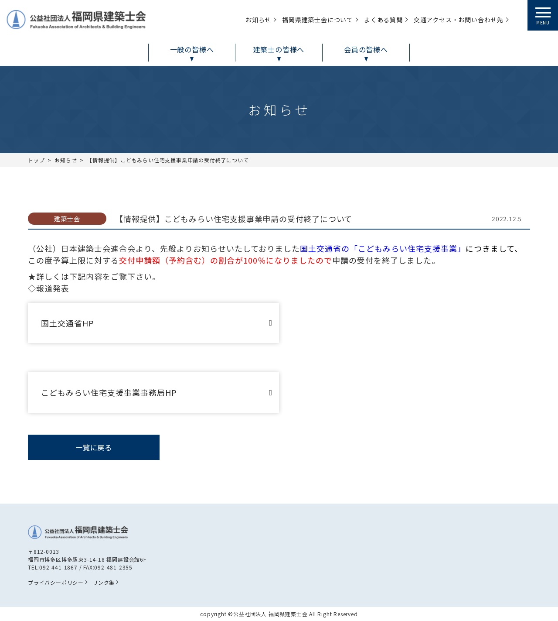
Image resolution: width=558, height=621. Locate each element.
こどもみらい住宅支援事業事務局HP (109, 392)
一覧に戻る (93, 447)
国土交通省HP (67, 323)
